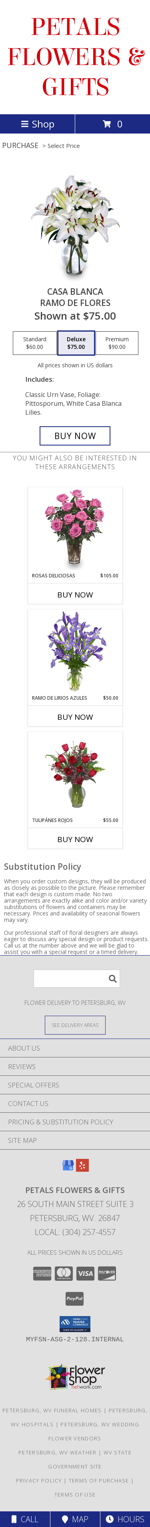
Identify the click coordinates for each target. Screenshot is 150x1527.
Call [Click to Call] (25, 1519)
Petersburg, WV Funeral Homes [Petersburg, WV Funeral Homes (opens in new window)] (52, 1410)
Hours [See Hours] (125, 1519)
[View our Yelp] (82, 1169)
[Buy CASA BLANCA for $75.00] (75, 436)
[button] (75, 1324)
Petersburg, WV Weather (57, 1452)
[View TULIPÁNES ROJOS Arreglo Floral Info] (75, 774)
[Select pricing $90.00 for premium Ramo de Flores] (117, 343)
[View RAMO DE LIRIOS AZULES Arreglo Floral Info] (75, 652)
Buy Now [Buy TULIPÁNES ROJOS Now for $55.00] (75, 839)
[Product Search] (77, 979)
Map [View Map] (75, 1519)
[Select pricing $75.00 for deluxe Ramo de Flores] (76, 343)
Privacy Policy (39, 1480)
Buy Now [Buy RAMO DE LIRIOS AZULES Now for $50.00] (75, 717)
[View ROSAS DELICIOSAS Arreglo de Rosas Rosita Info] (75, 529)
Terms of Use (75, 1494)
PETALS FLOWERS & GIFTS (75, 57)
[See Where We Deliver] (75, 1025)
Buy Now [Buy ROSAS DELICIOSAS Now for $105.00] (75, 594)
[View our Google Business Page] (68, 1169)
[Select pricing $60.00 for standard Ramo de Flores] (34, 343)
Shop (37, 123)
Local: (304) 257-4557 (75, 1232)
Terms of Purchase (99, 1480)
